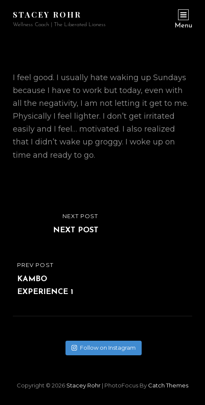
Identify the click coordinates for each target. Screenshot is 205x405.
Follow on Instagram (103, 347)
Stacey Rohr (47, 14)
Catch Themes (168, 385)
